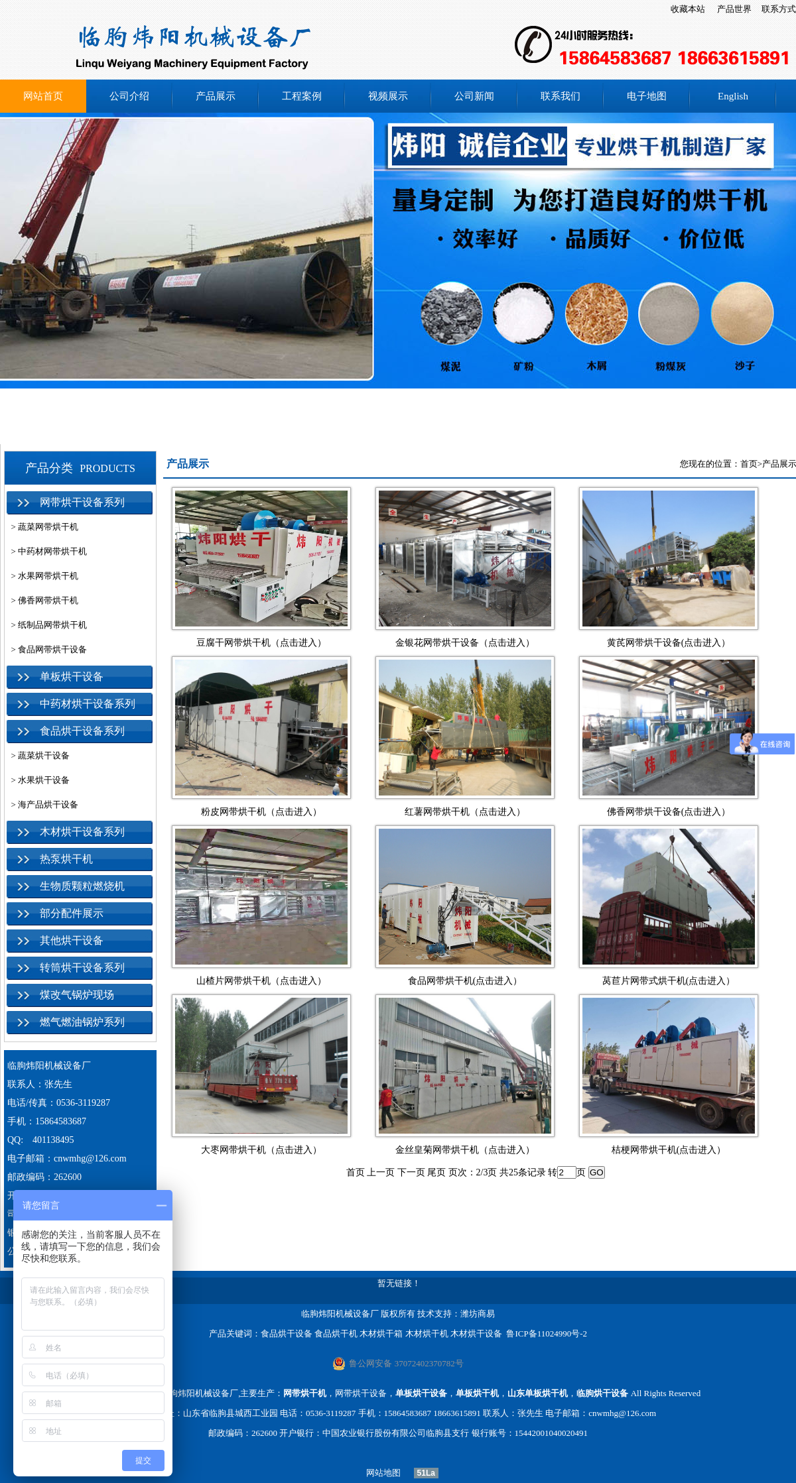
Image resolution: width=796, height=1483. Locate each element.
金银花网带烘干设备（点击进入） (465, 643)
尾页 (436, 1172)
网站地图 (379, 1473)
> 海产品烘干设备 (42, 804)
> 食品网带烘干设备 (47, 649)
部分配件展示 (71, 913)
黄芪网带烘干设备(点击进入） (669, 643)
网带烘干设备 (361, 1393)
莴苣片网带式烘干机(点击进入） (669, 981)
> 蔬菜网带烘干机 (42, 527)
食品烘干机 (336, 1333)
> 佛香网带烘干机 (42, 600)
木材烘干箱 (381, 1333)
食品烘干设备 (286, 1333)
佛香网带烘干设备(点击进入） (669, 812)
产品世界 (734, 9)
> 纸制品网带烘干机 (47, 625)
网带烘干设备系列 (82, 502)
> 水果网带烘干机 (42, 576)
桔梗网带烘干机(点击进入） (669, 1150)
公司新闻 (474, 96)
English (733, 96)
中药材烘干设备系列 (87, 703)
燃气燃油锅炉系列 (82, 1022)
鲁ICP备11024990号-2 (546, 1333)
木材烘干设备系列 (82, 831)
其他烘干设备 (71, 940)
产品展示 (215, 96)
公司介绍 (129, 96)
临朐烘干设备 (602, 1393)
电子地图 (647, 96)
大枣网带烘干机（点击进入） (261, 1150)
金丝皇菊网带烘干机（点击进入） (465, 1150)
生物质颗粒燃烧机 (82, 886)
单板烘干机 (477, 1393)
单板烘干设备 (71, 676)
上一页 (381, 1172)
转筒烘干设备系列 (82, 967)
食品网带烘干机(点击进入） (465, 981)
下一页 (411, 1172)
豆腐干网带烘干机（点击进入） (261, 643)
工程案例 (302, 96)
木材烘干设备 (476, 1333)
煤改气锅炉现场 (77, 994)
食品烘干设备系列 (82, 731)
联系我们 (560, 96)
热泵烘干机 (66, 858)
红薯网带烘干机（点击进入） (465, 812)
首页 (749, 464)
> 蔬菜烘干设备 (38, 755)
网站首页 (43, 96)
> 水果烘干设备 (38, 780)
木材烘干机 (426, 1333)
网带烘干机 (304, 1393)
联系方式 (779, 9)
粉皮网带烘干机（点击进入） (261, 812)
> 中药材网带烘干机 (47, 551)
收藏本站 (688, 9)
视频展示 (388, 96)
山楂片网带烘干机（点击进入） (261, 981)
